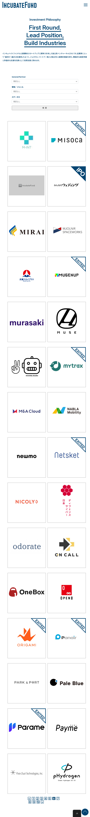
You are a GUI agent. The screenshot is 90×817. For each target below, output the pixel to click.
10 (38, 801)
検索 (45, 108)
